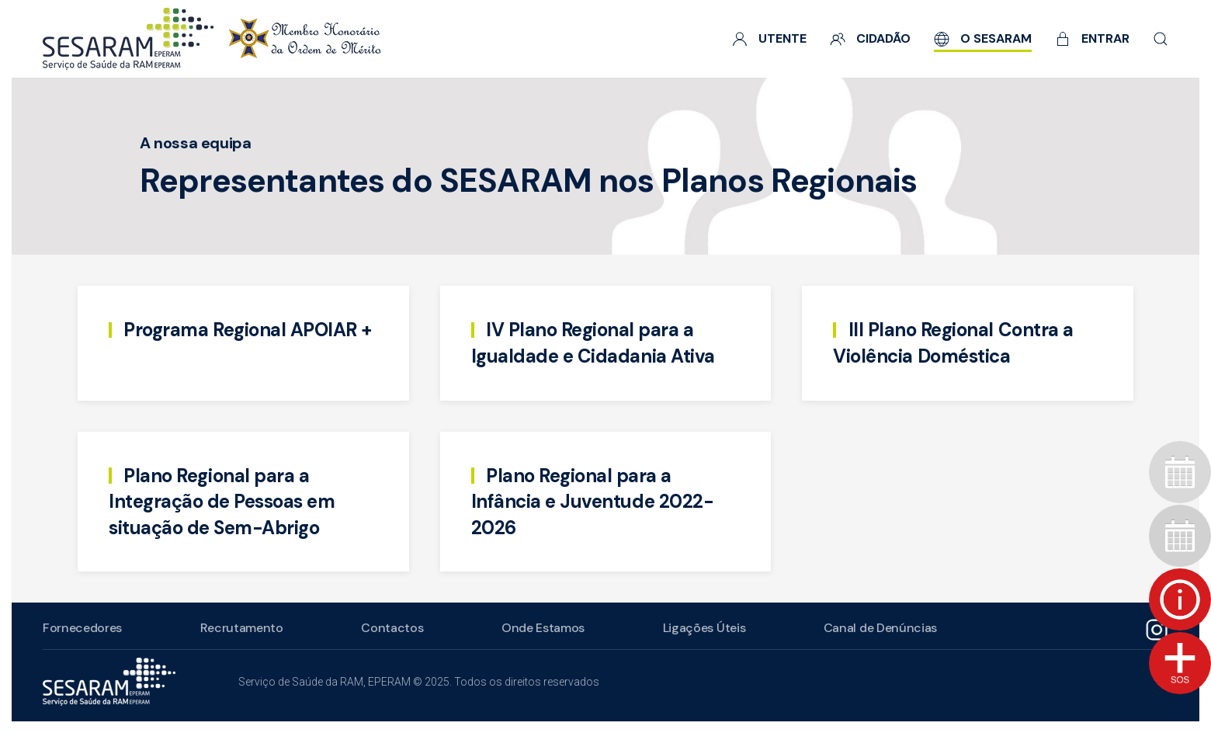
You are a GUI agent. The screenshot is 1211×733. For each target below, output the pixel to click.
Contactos (390, 628)
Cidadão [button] (870, 38)
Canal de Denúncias (878, 628)
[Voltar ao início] (212, 39)
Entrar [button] (1092, 38)
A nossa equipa (195, 143)
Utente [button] (769, 38)
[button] (1160, 39)
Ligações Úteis (702, 628)
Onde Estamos (541, 628)
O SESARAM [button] (983, 38)
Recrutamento (239, 628)
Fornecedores (80, 628)
